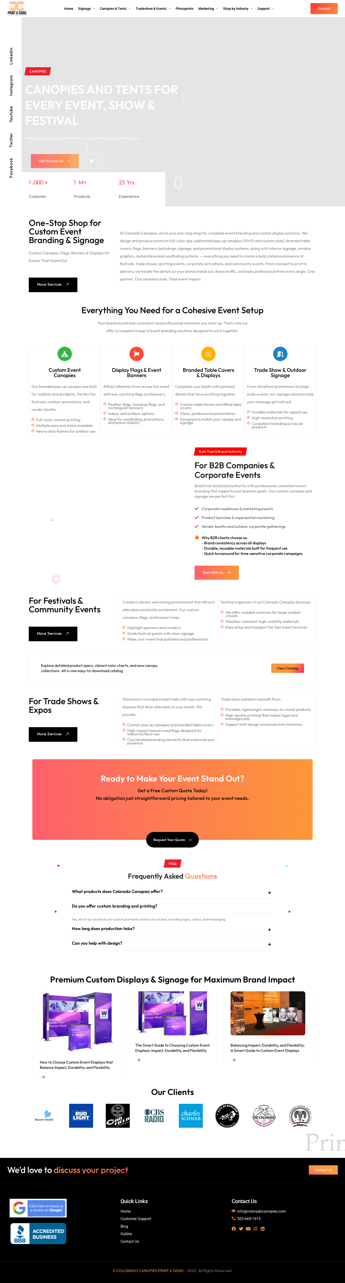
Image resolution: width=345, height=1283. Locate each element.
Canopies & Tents (115, 8)
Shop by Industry (238, 8)
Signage (86, 8)
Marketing (208, 8)
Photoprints (185, 9)
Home (68, 9)
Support (266, 8)
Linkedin (10, 56)
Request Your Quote (172, 839)
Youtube (10, 114)
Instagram (10, 85)
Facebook (10, 168)
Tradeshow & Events (153, 8)
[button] (34, 1116)
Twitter (10, 140)
